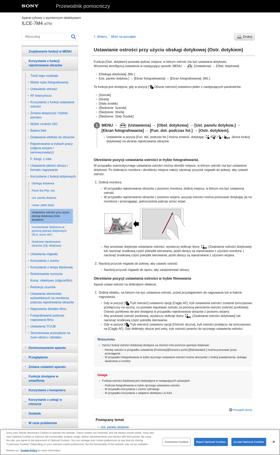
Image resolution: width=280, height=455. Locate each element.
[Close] (274, 443)
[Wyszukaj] (50, 37)
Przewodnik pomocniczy (83, 6)
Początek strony (242, 409)
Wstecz (102, 36)
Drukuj (247, 36)
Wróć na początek (123, 36)
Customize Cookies (176, 443)
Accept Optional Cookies (249, 443)
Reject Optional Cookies (211, 443)
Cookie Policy (29, 452)
